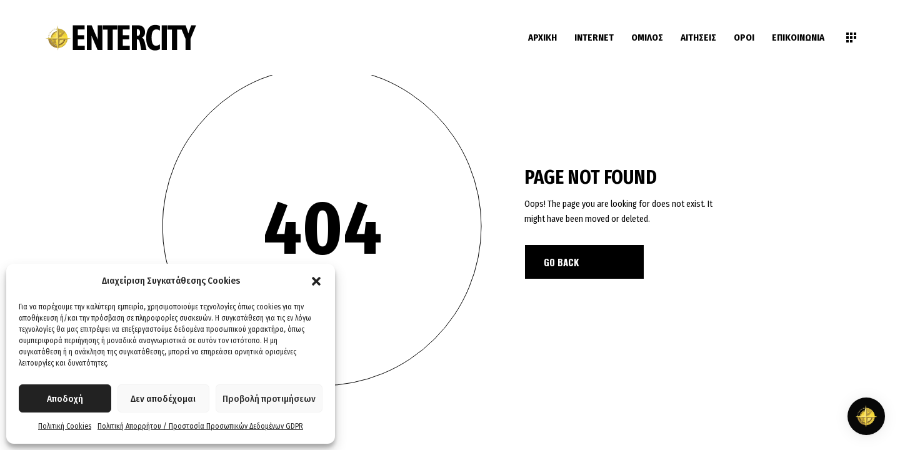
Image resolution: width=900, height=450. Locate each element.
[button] (316, 281)
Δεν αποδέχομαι (163, 398)
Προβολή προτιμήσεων (269, 398)
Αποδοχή (65, 398)
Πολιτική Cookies (64, 426)
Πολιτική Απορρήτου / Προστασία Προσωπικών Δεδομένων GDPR (200, 426)
